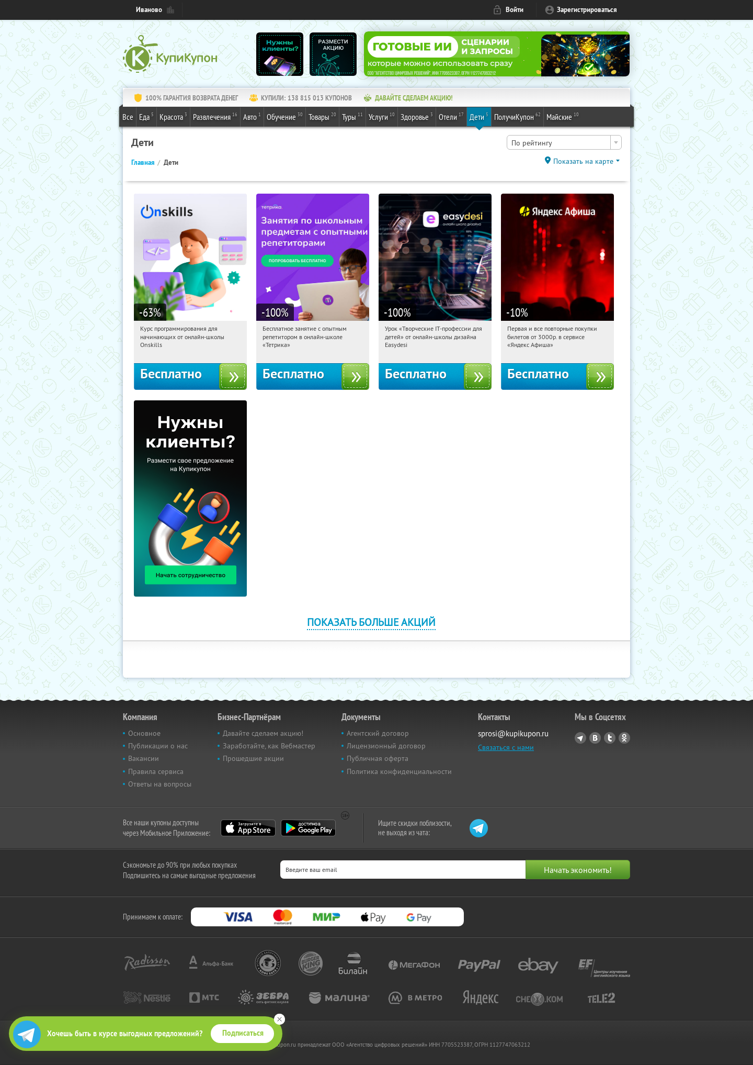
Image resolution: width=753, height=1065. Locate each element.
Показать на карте (583, 161)
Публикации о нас (158, 745)
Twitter (609, 738)
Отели (451, 116)
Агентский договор (378, 733)
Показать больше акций (371, 622)
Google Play (308, 828)
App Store (248, 828)
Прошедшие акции (253, 758)
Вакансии (143, 758)
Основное (144, 733)
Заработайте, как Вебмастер (269, 745)
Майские (562, 116)
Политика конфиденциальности (399, 771)
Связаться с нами (506, 747)
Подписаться (243, 1033)
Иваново (149, 9)
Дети (479, 116)
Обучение (285, 116)
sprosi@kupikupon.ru (513, 733)
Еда (146, 116)
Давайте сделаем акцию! (263, 733)
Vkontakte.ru (595, 738)
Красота (173, 116)
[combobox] (564, 142)
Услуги (382, 116)
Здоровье (417, 116)
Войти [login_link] (514, 9)
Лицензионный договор (386, 745)
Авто (252, 116)
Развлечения (215, 116)
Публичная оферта (377, 758)
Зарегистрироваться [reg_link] (587, 9)
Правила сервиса (156, 771)
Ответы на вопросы (159, 784)
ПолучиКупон (517, 116)
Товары (322, 116)
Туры (352, 116)
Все (127, 116)
